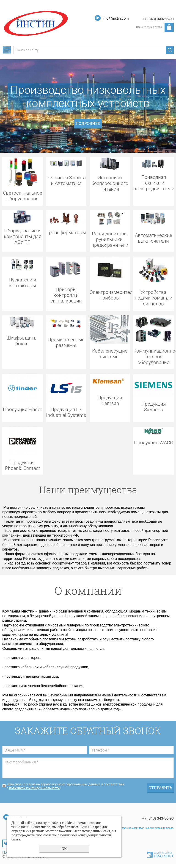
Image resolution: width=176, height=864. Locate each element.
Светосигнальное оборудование (22, 195)
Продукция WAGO (153, 442)
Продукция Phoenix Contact (22, 465)
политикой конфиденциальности (34, 788)
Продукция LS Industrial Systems (66, 412)
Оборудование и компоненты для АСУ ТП (22, 236)
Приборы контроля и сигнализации (66, 295)
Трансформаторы (66, 232)
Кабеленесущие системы (109, 353)
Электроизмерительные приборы (110, 295)
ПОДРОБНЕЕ (88, 123)
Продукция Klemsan (110, 400)
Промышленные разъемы (66, 342)
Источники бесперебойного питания (109, 183)
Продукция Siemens (153, 406)
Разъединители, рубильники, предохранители (109, 239)
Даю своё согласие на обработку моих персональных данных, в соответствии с (65, 786)
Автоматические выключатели (153, 238)
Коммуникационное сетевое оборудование (153, 356)
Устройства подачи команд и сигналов (153, 298)
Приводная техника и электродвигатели (153, 183)
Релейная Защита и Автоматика (66, 180)
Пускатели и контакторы (22, 282)
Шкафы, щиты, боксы (22, 340)
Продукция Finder (22, 409)
